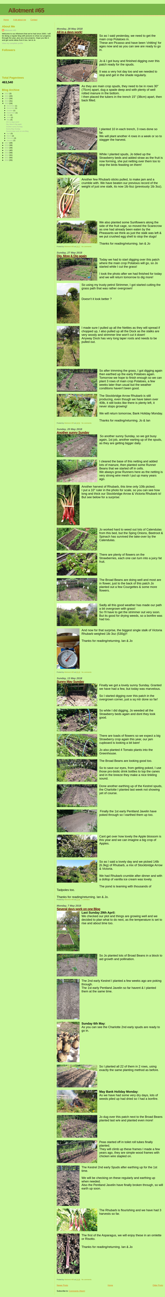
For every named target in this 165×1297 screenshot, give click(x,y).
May (8, 120)
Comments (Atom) (77, 1291)
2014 (7, 150)
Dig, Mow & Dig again (72, 256)
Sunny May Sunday (70, 681)
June (9, 117)
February (10, 138)
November (11, 108)
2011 (7, 158)
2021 (7, 96)
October (10, 110)
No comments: (87, 246)
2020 (7, 98)
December (11, 106)
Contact (34, 20)
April (9, 133)
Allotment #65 (26, 10)
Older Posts (158, 1285)
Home (6, 20)
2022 (7, 93)
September (11, 113)
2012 (7, 155)
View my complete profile (12, 43)
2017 (7, 143)
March (9, 136)
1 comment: (86, 900)
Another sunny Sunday (73, 432)
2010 (7, 160)
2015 (7, 148)
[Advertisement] (14, 178)
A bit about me (19, 20)
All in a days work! (69, 32)
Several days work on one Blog (78, 909)
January (10, 140)
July (8, 115)
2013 (7, 153)
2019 (7, 101)
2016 (7, 145)
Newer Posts (62, 1285)
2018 (7, 103)
